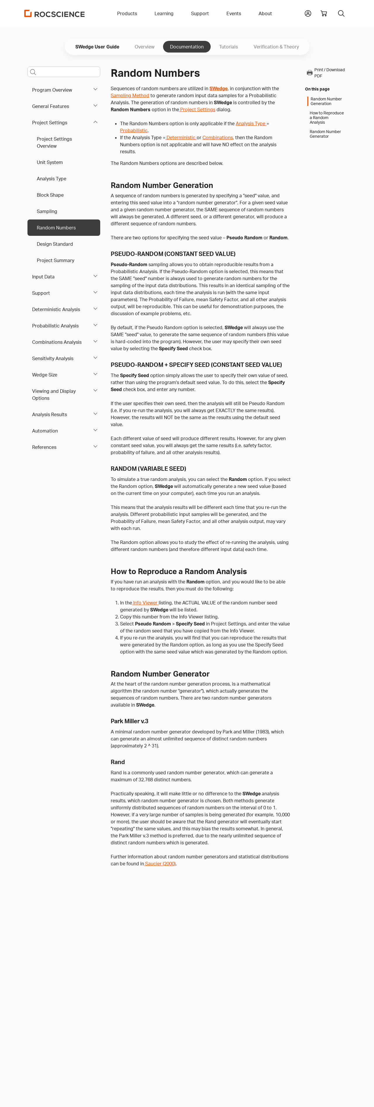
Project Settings (49, 122)
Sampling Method (130, 95)
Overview (145, 47)
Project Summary (55, 260)
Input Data (43, 277)
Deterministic (181, 137)
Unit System (50, 162)
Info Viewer (145, 603)
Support (41, 293)
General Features (50, 106)
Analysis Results (49, 414)
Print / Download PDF (325, 72)
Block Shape (50, 195)
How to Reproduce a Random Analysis (327, 118)
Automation (45, 431)
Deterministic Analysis (56, 309)
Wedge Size (44, 375)
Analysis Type (51, 179)
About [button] (265, 13)
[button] (308, 13)
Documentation (187, 47)
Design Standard (55, 244)
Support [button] (200, 13)
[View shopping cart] (324, 13)
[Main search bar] (63, 72)
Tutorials (228, 47)
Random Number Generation (326, 101)
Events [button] (233, 13)
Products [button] (127, 13)
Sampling (47, 211)
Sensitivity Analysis (52, 358)
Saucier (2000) (160, 864)
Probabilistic (134, 130)
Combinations (217, 137)
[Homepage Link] (54, 13)
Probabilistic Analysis (55, 326)
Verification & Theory (276, 47)
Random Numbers (56, 228)
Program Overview (52, 90)
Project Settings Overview (54, 142)
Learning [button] (164, 13)
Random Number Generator (325, 134)
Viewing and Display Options (54, 394)
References (44, 447)
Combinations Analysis (57, 342)
